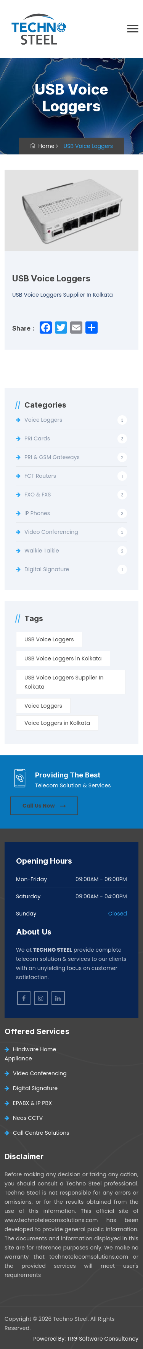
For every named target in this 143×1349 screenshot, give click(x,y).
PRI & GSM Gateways (52, 457)
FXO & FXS (37, 494)
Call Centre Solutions (37, 1133)
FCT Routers (40, 476)
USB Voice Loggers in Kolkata (63, 658)
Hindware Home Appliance (30, 1053)
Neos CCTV (24, 1118)
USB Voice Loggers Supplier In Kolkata (64, 682)
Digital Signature (46, 569)
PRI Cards (37, 438)
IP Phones (37, 513)
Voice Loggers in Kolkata (57, 723)
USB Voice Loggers (49, 639)
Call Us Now (44, 805)
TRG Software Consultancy (102, 1339)
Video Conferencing (51, 532)
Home (42, 146)
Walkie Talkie (41, 550)
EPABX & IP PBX (28, 1103)
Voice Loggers (43, 420)
